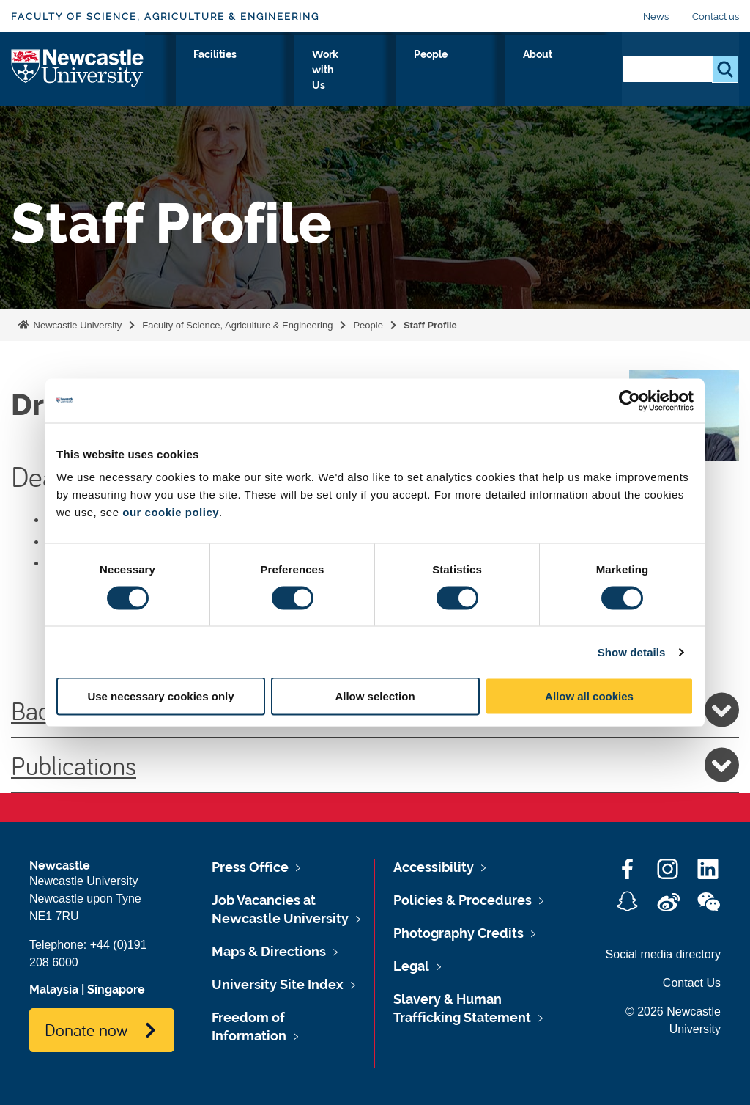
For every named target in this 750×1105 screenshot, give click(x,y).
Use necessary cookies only (160, 696)
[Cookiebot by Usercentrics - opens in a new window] (629, 400)
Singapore (116, 989)
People (520, 71)
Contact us (715, 16)
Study (211, 71)
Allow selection (375, 696)
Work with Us (439, 71)
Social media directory (663, 954)
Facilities (352, 71)
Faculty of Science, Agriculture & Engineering (165, 16)
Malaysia (53, 989)
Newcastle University (76, 325)
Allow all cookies (589, 696)
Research (278, 71)
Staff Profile (430, 325)
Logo (78, 68)
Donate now (86, 1029)
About (581, 71)
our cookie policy (170, 512)
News (656, 16)
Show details (632, 651)
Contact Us (692, 983)
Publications (375, 764)
